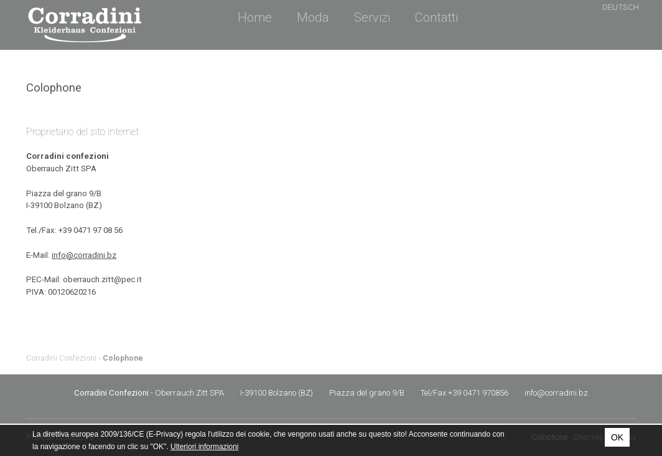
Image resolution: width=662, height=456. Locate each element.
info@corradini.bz (84, 255)
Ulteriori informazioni (204, 446)
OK (617, 437)
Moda (313, 17)
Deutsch (620, 7)
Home (255, 17)
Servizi (372, 17)
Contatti (436, 17)
